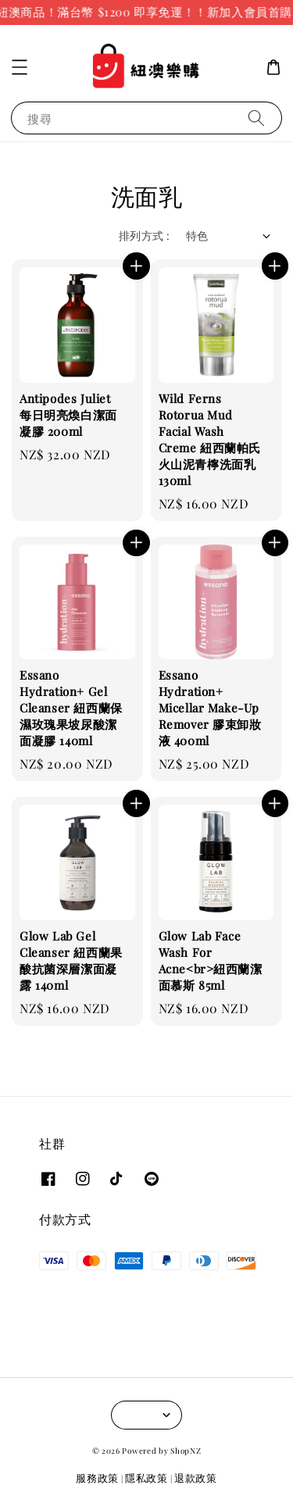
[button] (19, 67)
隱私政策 (146, 1477)
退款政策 (195, 1477)
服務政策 (97, 1477)
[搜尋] (256, 117)
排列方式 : (144, 235)
